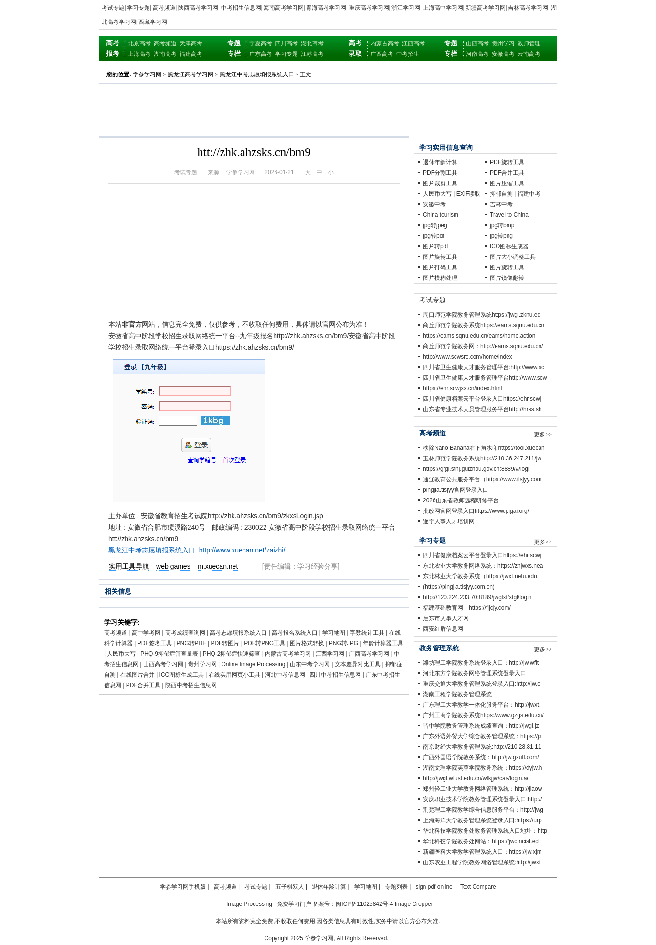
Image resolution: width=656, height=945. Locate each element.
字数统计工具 (367, 632)
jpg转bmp (502, 225)
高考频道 (164, 7)
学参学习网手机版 (183, 886)
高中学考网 (146, 632)
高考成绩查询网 (185, 632)
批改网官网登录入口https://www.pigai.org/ (476, 511)
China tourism (440, 215)
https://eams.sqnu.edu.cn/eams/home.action (479, 335)
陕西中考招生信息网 (191, 685)
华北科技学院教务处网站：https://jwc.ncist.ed (481, 841)
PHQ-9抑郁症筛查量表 (169, 653)
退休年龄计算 (440, 162)
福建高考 (191, 54)
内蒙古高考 (384, 43)
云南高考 (529, 54)
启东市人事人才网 (446, 618)
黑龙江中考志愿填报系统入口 (257, 74)
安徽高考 (503, 54)
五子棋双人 (289, 886)
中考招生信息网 (241, 7)
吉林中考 (501, 204)
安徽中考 (434, 204)
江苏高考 (312, 54)
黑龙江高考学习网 (190, 74)
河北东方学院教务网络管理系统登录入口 (474, 673)
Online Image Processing (253, 664)
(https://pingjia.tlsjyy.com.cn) (459, 587)
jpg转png (501, 236)
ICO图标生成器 (509, 246)
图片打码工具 (440, 267)
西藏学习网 (152, 22)
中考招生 (407, 54)
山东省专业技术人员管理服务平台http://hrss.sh (482, 409)
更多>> (543, 434)
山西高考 (477, 43)
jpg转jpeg (435, 225)
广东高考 (260, 54)
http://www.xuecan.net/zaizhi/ (242, 550)
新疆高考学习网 (486, 7)
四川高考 (286, 43)
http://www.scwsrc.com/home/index (467, 356)
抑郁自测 (501, 194)
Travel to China (509, 215)
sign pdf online (433, 886)
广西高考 (381, 54)
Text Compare (478, 886)
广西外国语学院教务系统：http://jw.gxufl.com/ (481, 757)
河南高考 (477, 54)
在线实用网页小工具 (234, 674)
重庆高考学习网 (369, 7)
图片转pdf (435, 246)
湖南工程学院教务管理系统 (457, 694)
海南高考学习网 (284, 7)
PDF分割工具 (440, 173)
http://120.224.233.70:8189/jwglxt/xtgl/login (477, 597)
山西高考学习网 (163, 664)
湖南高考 (165, 54)
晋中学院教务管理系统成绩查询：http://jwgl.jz (481, 725)
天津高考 (191, 43)
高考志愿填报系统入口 (238, 632)
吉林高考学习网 (528, 7)
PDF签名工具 (155, 643)
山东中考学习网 (310, 664)
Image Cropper (414, 904)
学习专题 (138, 7)
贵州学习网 (202, 664)
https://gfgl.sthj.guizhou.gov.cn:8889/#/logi (476, 469)
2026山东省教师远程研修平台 (461, 500)
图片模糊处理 (440, 278)
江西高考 (413, 43)
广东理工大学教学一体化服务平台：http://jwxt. (481, 704)
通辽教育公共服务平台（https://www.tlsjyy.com (482, 479)
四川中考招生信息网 (335, 674)
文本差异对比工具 (358, 664)
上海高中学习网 (443, 7)
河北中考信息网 (285, 674)
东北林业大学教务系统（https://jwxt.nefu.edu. (481, 576)
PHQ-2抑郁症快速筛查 (232, 653)
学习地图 (333, 632)
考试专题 (113, 7)
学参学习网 (147, 74)
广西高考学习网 (369, 653)
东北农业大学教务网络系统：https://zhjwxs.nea (483, 566)
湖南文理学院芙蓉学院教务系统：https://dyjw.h (482, 767)
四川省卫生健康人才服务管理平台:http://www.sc (483, 367)
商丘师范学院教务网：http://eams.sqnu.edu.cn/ (483, 346)
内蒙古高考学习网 (288, 653)
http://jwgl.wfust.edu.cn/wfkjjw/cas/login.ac (476, 778)
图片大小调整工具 (513, 257)
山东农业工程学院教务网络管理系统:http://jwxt (481, 862)
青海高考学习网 (326, 7)
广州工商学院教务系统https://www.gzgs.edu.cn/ (483, 715)
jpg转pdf (433, 236)
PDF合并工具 (143, 685)
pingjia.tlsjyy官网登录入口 (455, 490)
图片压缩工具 (507, 183)
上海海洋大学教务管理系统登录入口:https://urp (482, 820)
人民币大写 (121, 653)
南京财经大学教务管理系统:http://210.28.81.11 (482, 746)
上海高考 (139, 54)
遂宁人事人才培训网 (449, 521)
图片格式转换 (307, 643)
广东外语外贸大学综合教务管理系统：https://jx (482, 736)
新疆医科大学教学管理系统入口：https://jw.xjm (482, 852)
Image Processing (249, 904)
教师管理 (529, 43)
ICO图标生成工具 (181, 674)
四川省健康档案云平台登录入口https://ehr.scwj (482, 398)
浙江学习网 (405, 7)
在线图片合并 (137, 674)
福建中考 (529, 194)
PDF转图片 (225, 643)
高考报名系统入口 (294, 632)
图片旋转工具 (440, 257)
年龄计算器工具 (383, 643)
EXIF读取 (468, 194)
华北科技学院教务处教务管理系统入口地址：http (485, 831)
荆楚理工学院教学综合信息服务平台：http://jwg (483, 810)
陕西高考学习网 (198, 7)
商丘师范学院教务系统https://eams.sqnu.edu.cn (483, 325)
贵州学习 (503, 43)
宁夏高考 (260, 43)
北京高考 (139, 43)
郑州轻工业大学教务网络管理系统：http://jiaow (482, 789)
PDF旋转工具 (507, 162)
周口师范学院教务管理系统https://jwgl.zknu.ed (481, 314)
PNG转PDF (191, 643)
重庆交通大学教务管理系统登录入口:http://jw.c (481, 683)
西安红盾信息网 (443, 629)
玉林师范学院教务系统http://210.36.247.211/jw (482, 458)
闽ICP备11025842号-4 (364, 904)
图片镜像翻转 (507, 278)
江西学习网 (330, 653)
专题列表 (396, 886)
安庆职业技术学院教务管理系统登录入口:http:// (482, 799)
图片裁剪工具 (440, 183)
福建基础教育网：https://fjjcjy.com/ (467, 608)
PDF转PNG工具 (264, 643)
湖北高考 (312, 43)
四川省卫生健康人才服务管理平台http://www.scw (485, 377)
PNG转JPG (343, 643)
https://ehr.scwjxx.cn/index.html (462, 388)
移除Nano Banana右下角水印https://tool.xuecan (484, 448)
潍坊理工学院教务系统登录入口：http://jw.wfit (481, 662)
